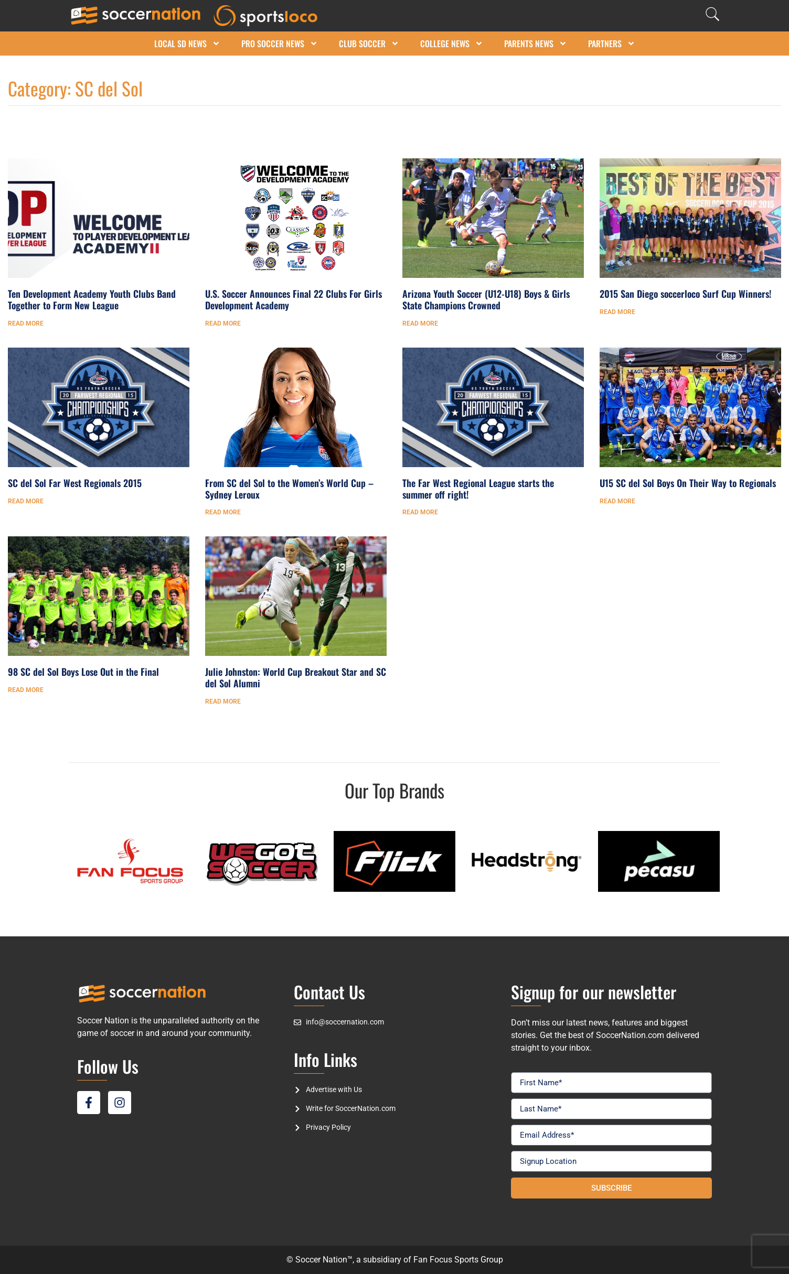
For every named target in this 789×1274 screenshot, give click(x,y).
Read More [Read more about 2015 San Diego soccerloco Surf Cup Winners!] (617, 312)
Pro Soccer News (279, 43)
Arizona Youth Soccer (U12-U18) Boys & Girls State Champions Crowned (486, 299)
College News (451, 43)
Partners (611, 43)
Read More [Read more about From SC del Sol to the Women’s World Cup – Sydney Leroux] (223, 512)
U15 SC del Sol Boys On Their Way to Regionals (688, 483)
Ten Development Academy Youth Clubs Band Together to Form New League (92, 299)
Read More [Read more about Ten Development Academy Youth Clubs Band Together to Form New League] (26, 323)
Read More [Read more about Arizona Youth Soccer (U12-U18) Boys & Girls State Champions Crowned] (420, 323)
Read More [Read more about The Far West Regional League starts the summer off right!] (420, 512)
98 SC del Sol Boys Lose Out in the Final (83, 671)
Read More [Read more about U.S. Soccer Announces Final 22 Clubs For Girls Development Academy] (223, 323)
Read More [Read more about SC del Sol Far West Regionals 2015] (26, 501)
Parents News (535, 43)
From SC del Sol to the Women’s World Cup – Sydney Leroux (289, 488)
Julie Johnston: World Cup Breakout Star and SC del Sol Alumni (295, 677)
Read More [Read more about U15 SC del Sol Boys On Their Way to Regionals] (617, 501)
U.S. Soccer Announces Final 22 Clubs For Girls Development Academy (293, 299)
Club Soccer (369, 43)
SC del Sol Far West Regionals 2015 (75, 483)
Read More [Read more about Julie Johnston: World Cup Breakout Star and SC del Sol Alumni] (223, 701)
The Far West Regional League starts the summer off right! (478, 488)
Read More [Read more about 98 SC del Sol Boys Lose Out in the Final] (26, 690)
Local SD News (187, 43)
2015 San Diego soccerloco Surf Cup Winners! (685, 293)
